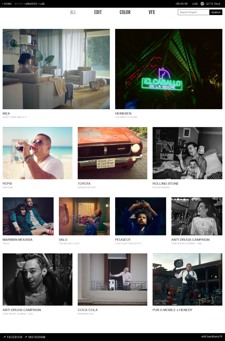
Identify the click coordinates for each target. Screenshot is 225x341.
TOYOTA (84, 188)
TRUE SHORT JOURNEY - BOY (18, 319)
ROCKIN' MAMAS (161, 192)
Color (125, 12)
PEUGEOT (123, 245)
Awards (31, 4)
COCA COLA (88, 315)
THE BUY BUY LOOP (69, 248)
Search (215, 12)
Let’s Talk (213, 4)
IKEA (6, 113)
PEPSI (7, 188)
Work (18, 4)
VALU (63, 245)
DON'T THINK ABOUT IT (15, 117)
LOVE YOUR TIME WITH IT (128, 248)
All (73, 12)
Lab (42, 4)
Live (195, 4)
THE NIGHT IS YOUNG (126, 117)
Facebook (15, 337)
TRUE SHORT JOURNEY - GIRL (186, 248)
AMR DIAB (8, 192)
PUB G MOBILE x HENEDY (172, 315)
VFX (152, 12)
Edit (98, 12)
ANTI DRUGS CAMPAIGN (190, 245)
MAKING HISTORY (87, 192)
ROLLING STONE (166, 188)
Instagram (36, 337)
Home (8, 4)
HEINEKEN (123, 113)
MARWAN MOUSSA (18, 245)
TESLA (6, 248)
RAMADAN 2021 (86, 319)
